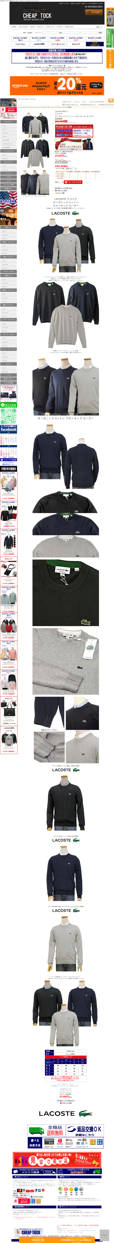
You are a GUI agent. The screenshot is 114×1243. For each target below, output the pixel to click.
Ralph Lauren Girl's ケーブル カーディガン (9, 691)
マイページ (76, 101)
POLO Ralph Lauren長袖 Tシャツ (9, 522)
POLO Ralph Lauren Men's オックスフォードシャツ (9, 662)
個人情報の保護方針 (53, 1236)
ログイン (84, 101)
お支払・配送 (25, 1236)
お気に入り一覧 (67, 101)
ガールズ (4, 136)
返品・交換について (66, 1236)
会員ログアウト (50, 26)
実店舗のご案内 (69, 26)
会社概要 (13, 26)
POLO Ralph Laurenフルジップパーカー (9, 550)
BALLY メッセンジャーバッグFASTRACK (9, 578)
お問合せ (32, 26)
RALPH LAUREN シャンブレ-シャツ (9, 607)
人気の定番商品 (6, 147)
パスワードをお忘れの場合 (96, 101)
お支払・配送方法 (23, 26)
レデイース (5, 133)
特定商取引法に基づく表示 (106, 104)
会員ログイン (40, 26)
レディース (5, 158)
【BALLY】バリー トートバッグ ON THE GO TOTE (9, 718)
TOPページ (99, 26)
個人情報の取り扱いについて (88, 104)
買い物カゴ (60, 26)
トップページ (21, 107)
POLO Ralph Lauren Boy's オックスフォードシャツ (9, 493)
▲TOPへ (104, 1235)
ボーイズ (4, 129)
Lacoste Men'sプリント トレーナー (9, 747)
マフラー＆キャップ (7, 143)
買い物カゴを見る (86, 1236)
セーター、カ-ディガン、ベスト (32, 107)
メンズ (4, 125)
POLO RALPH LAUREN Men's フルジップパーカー (9, 634)
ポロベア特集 (5, 140)
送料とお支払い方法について (70, 104)
